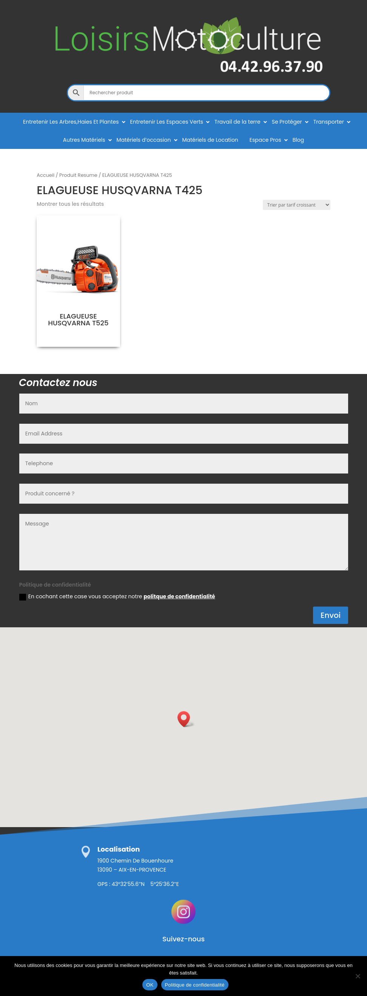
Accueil (45, 175)
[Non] (357, 976)
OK (149, 985)
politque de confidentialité (179, 596)
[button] (186, 719)
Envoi (331, 615)
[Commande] (296, 205)
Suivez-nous (183, 939)
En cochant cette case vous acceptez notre (117, 596)
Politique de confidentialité (195, 985)
